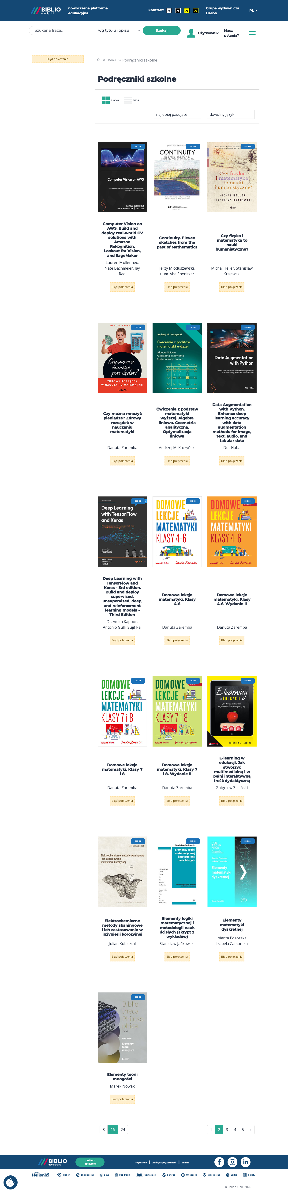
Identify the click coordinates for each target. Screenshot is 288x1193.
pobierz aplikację (90, 1161)
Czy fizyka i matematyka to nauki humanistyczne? (232, 246)
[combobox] (121, 30)
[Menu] (252, 33)
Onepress (191, 1175)
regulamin (132, 1161)
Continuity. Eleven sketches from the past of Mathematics (177, 246)
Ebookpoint (89, 1175)
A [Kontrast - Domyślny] (167, 10)
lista (140, 102)
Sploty (250, 1175)
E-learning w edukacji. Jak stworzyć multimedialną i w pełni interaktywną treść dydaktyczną (232, 773)
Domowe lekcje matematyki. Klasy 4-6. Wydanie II (232, 603)
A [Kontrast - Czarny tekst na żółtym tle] (184, 10)
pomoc (196, 1161)
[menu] (122, 181)
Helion (68, 1175)
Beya (108, 1175)
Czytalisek (149, 1175)
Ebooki (114, 60)
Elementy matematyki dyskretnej (232, 928)
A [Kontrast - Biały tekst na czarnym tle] (176, 10)
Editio (233, 1175)
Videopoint (214, 1175)
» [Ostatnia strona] (251, 1133)
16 (113, 1133)
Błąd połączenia (57, 59)
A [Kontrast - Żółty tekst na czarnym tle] (193, 10)
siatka (113, 102)
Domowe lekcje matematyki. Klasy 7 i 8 (122, 773)
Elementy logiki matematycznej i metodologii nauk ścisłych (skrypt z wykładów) (177, 931)
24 (123, 1133)
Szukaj (161, 30)
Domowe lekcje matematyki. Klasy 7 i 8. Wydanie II (177, 773)
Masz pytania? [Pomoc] (231, 33)
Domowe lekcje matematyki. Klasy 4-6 (177, 603)
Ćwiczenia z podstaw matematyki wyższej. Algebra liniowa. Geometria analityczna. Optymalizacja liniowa (177, 426)
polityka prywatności (165, 1161)
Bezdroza (126, 1175)
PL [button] (251, 10)
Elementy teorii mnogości (122, 1080)
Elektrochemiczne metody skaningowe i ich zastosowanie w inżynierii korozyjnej (122, 931)
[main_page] (99, 60)
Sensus (171, 1175)
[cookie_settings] (11, 1182)
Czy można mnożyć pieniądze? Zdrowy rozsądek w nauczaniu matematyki (122, 426)
